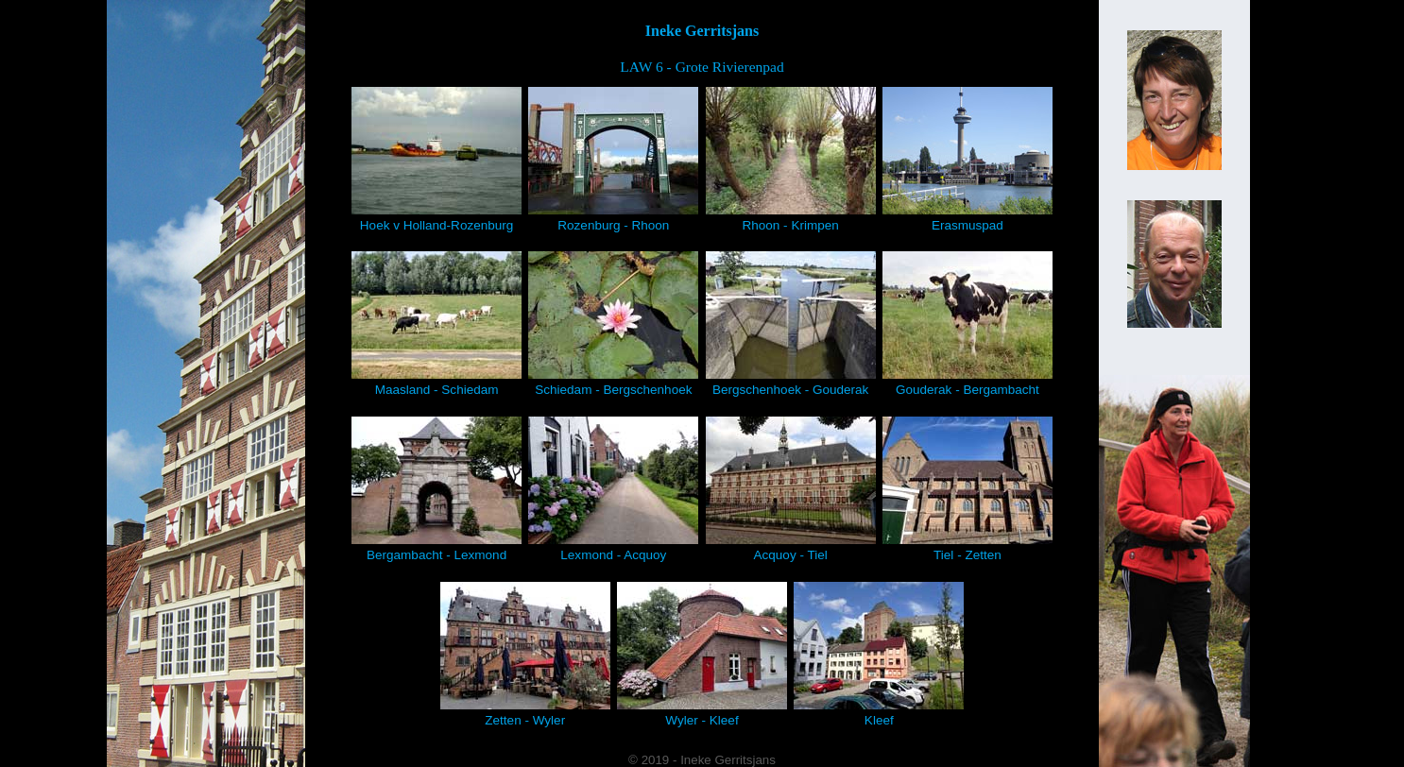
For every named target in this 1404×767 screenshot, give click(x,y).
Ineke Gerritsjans (702, 31)
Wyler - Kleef (702, 654)
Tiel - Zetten (967, 489)
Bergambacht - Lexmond (436, 489)
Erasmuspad (967, 159)
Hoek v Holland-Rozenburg (436, 159)
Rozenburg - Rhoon (613, 159)
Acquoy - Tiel (791, 489)
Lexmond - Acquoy (613, 489)
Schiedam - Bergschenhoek (613, 324)
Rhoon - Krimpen (791, 159)
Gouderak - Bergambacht (967, 324)
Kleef (879, 654)
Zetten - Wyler (525, 654)
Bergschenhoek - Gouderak (791, 324)
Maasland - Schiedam (436, 324)
